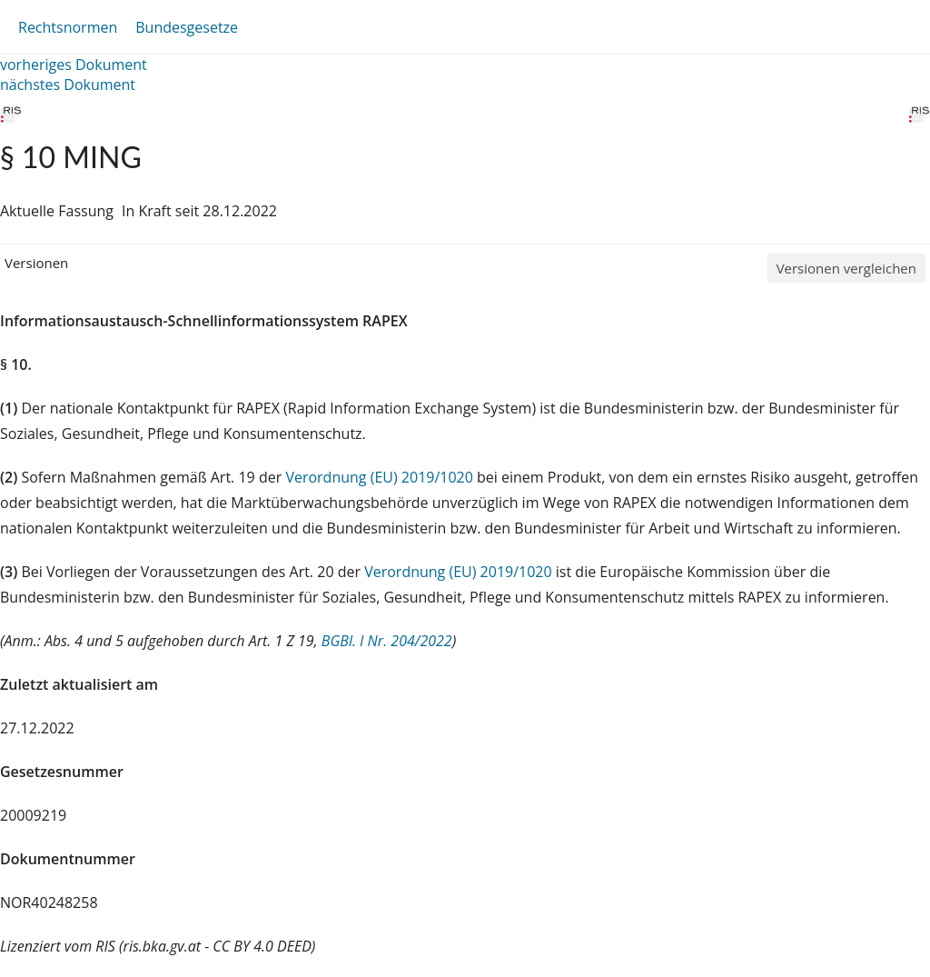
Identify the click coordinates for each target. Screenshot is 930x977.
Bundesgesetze (186, 27)
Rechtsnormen (67, 27)
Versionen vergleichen (846, 268)
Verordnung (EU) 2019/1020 (381, 477)
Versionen (36, 263)
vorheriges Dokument (73, 65)
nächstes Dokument (67, 85)
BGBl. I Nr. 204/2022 (387, 641)
